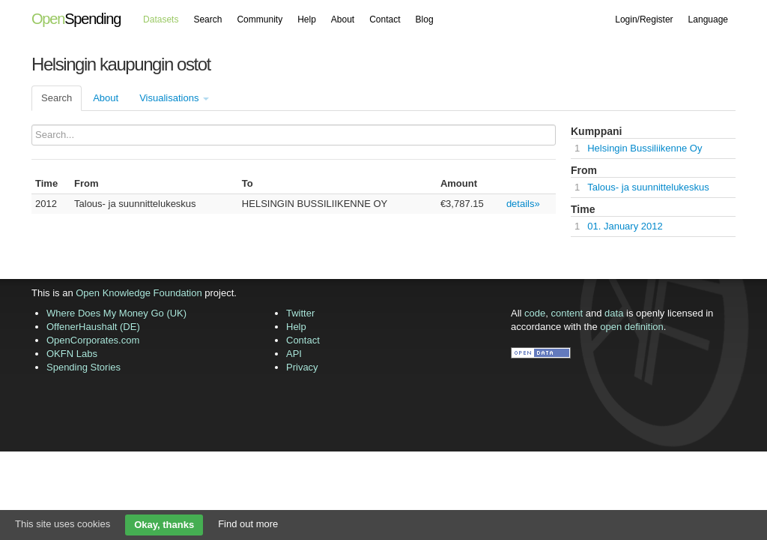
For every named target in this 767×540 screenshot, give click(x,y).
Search (207, 19)
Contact (384, 19)
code (534, 313)
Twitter (300, 313)
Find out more (248, 524)
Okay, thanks (164, 524)
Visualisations (174, 98)
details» (523, 203)
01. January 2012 (624, 226)
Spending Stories (83, 367)
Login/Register (644, 19)
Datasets (160, 19)
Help (306, 19)
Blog (425, 19)
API (294, 353)
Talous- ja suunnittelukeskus (648, 187)
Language (708, 19)
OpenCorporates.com (92, 340)
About (342, 19)
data (613, 313)
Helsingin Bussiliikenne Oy (644, 148)
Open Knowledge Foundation (138, 292)
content (567, 313)
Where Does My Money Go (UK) (116, 313)
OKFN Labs (71, 353)
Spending (76, 18)
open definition (632, 326)
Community (259, 19)
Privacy (302, 367)
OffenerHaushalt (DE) (93, 326)
